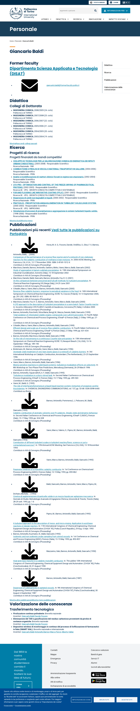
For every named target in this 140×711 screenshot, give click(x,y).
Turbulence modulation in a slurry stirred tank (32, 375)
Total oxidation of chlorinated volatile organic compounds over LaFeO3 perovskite (48, 315)
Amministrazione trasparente (63, 673)
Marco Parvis (55, 632)
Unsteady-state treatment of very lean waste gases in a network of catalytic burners (49, 352)
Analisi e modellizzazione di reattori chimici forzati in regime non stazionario (48, 177)
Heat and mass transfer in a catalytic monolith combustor (38, 561)
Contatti (54, 650)
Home (12, 41)
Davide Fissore (41, 616)
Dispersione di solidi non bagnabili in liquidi (32, 198)
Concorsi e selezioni (100, 650)
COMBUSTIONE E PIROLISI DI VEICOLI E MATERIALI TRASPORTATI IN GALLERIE (48, 169)
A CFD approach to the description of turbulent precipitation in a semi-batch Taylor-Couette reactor (55, 304)
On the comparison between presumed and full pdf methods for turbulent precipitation (50, 281)
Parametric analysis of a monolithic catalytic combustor (37, 469)
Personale (18, 41)
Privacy (54, 663)
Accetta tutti (127, 700)
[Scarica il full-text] (29, 245)
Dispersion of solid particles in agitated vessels (33, 588)
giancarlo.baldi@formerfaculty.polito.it (62, 85)
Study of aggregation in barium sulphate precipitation (36, 270)
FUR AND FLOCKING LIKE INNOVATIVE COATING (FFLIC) (38, 192)
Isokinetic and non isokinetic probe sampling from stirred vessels (41, 536)
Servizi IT (95, 658)
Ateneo (45, 19)
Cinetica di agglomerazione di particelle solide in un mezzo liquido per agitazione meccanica (53, 496)
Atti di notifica (56, 682)
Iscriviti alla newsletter (100, 667)
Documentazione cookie (23, 705)
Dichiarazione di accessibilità (63, 686)
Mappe (53, 654)
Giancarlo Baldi (28, 616)
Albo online (55, 677)
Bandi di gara (96, 654)
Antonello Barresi (42, 632)
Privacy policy (8, 705)
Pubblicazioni (23, 224)
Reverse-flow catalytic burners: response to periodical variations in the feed (46, 291)
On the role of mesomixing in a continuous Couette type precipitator (42, 338)
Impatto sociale (117, 19)
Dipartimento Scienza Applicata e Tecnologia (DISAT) (54, 71)
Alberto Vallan (68, 632)
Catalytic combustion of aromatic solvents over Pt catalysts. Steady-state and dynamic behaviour (55, 413)
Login (115, 2)
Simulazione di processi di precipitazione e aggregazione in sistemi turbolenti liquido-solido (55, 211)
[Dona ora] (23, 685)
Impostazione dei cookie (81, 700)
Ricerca (77, 19)
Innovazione (95, 19)
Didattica (61, 19)
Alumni (94, 663)
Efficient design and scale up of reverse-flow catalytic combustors (42, 328)
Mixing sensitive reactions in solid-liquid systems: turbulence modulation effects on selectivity (54, 365)
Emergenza (55, 658)
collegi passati (23, 143)
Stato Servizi (97, 2)
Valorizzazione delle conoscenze (41, 604)
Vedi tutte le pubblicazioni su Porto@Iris (54, 232)
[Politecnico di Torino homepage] (23, 13)
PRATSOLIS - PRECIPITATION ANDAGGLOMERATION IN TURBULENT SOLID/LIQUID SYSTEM (54, 203)
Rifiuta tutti (104, 700)
